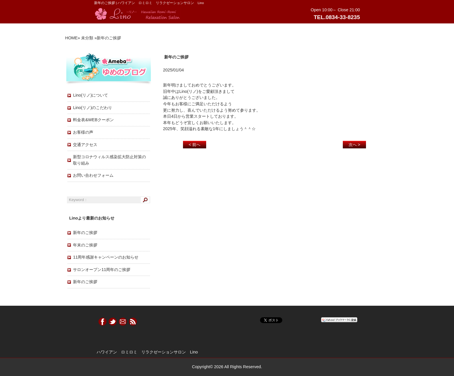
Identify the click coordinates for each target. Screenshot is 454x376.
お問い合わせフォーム (93, 175)
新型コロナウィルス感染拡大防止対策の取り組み (109, 159)
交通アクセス (85, 144)
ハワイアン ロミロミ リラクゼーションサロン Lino (147, 352)
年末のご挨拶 (85, 245)
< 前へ (194, 144)
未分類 (87, 38)
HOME (71, 38)
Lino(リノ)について (90, 95)
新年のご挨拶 (85, 232)
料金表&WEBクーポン (93, 119)
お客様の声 (83, 132)
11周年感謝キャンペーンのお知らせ (105, 257)
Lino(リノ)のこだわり (92, 107)
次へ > (354, 144)
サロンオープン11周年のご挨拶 (101, 269)
